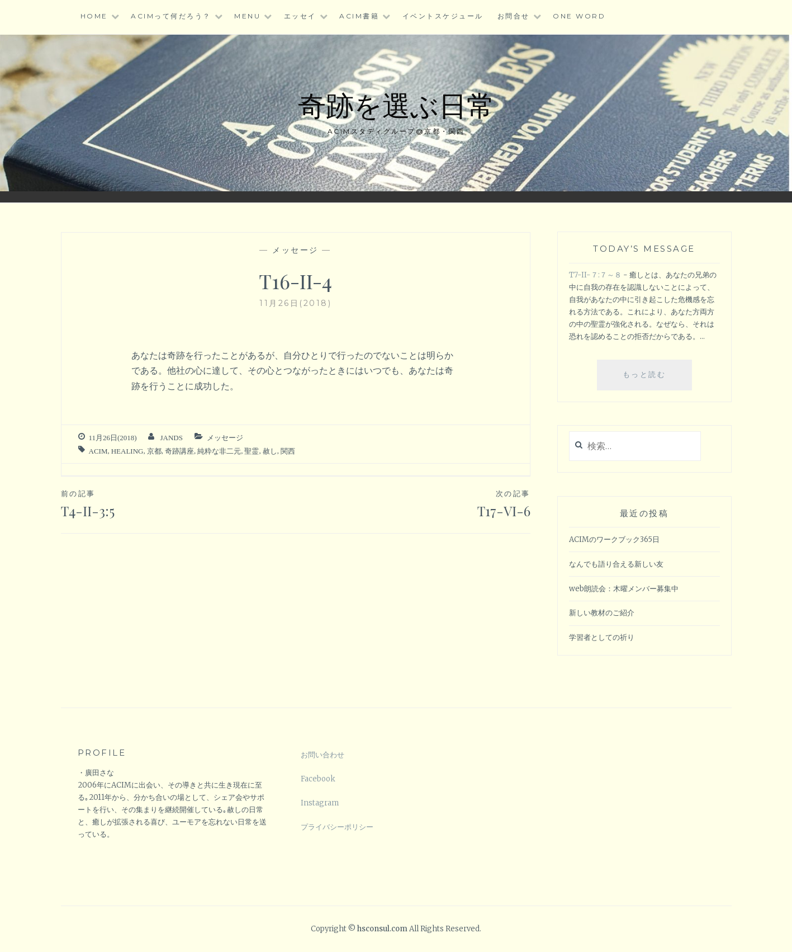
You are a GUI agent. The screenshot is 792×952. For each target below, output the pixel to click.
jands (171, 437)
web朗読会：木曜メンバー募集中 (624, 588)
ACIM (98, 451)
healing (127, 451)
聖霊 (251, 451)
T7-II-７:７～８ (595, 275)
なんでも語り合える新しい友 (616, 564)
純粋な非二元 (219, 451)
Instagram (320, 803)
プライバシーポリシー (337, 827)
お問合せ (513, 16)
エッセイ (300, 16)
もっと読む (651, 378)
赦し (270, 451)
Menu (247, 16)
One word (579, 16)
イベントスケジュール (442, 16)
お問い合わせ (322, 755)
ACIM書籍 (359, 16)
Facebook (318, 779)
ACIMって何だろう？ (171, 16)
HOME (94, 16)
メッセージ (295, 250)
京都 (154, 451)
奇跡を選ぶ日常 (396, 104)
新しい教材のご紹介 (601, 613)
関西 (288, 451)
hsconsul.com (383, 929)
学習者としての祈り (601, 637)
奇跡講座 (179, 451)
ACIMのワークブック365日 (614, 539)
